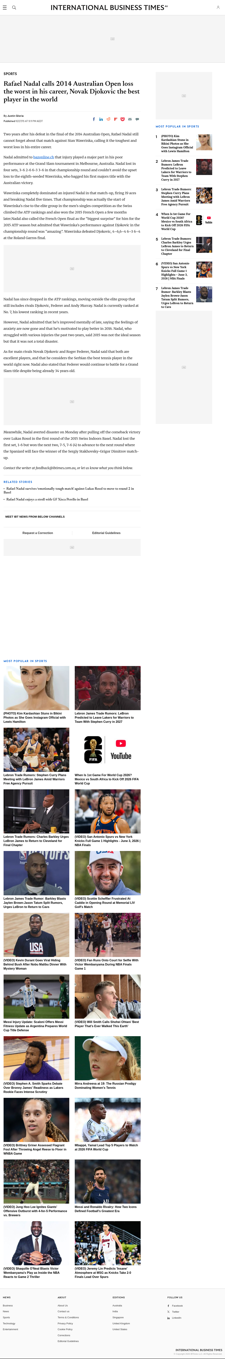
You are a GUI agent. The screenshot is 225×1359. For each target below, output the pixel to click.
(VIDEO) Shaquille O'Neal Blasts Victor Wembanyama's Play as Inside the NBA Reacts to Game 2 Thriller (31, 1272)
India (115, 1311)
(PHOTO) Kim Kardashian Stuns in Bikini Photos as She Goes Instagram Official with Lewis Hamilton (35, 717)
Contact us (63, 1311)
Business (8, 1305)
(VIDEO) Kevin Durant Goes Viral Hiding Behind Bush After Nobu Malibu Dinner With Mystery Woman (35, 964)
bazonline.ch (43, 157)
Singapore (118, 1317)
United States (120, 1329)
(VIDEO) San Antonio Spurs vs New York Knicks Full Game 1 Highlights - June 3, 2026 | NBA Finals (107, 841)
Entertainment (10, 1329)
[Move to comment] (137, 119)
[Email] (130, 119)
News (6, 1311)
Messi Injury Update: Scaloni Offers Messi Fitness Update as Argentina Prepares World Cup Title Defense (35, 1026)
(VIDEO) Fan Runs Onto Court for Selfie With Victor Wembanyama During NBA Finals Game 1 (107, 964)
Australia (117, 1305)
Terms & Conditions (68, 1317)
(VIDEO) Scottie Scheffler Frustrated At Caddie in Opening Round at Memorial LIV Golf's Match (105, 903)
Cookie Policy (65, 1329)
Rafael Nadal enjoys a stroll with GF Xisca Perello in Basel (47, 499)
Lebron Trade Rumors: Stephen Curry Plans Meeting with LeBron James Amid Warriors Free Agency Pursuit (35, 779)
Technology (9, 1323)
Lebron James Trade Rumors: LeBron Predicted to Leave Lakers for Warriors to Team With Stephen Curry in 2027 (104, 717)
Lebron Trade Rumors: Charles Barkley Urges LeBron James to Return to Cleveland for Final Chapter (36, 841)
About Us (63, 1305)
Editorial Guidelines (106, 533)
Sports (6, 1317)
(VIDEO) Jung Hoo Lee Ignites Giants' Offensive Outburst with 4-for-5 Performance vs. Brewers (35, 1211)
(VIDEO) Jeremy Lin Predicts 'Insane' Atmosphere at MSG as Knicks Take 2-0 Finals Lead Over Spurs (103, 1272)
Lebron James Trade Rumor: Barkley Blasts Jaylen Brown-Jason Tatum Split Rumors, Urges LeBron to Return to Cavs (35, 903)
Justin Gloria (15, 115)
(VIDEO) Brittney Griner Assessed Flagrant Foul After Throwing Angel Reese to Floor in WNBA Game (35, 1149)
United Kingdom (121, 1323)
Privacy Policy (65, 1323)
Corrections (64, 1335)
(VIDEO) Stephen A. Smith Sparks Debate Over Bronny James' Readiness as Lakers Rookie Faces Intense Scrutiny (33, 1087)
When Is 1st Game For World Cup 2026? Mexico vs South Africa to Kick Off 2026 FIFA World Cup (107, 779)
